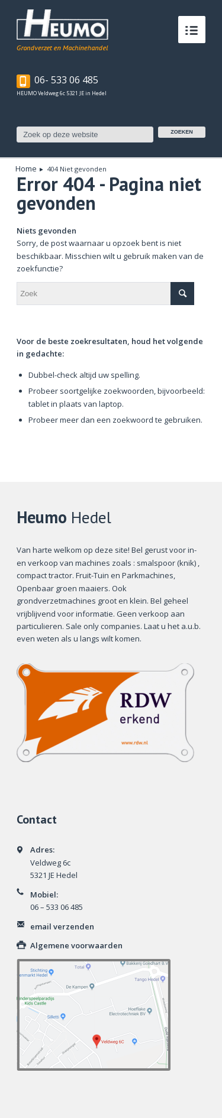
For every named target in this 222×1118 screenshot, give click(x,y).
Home (26, 168)
